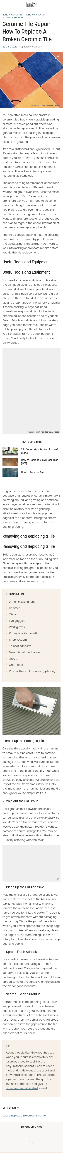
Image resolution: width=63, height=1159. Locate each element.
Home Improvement (12, 15)
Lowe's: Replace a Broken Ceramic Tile (24, 1115)
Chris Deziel (11, 47)
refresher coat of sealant (22, 1088)
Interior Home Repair (13, 18)
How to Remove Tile (32, 472)
